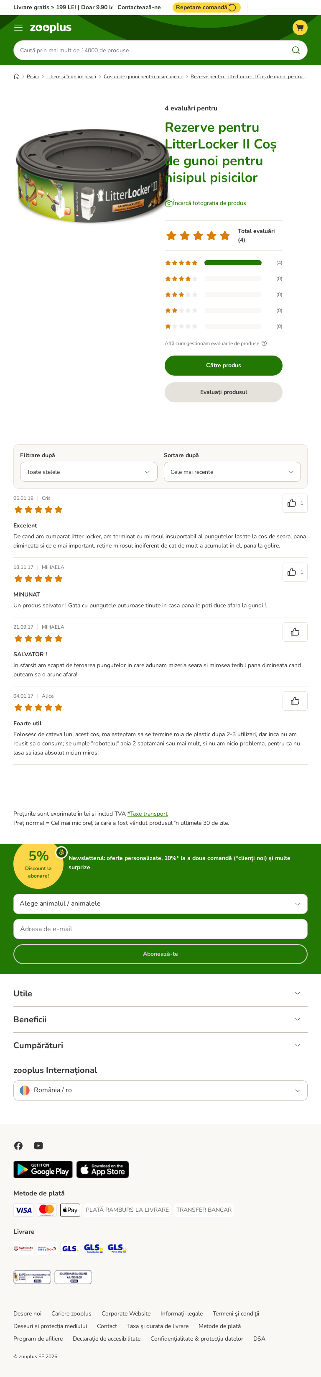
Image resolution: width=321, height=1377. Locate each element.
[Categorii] (18, 27)
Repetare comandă (206, 8)
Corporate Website (126, 1314)
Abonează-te (160, 954)
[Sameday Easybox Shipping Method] (47, 1250)
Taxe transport (149, 814)
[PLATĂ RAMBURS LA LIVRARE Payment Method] (127, 1210)
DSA (259, 1339)
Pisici (33, 76)
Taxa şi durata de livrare (158, 1326)
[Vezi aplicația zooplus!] (43, 1176)
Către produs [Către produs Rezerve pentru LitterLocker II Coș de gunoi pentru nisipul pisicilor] (223, 365)
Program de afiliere (38, 1339)
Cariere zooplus (71, 1314)
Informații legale (181, 1314)
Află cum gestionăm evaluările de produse (217, 343)
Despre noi (27, 1314)
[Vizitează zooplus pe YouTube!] (38, 1146)
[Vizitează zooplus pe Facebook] (18, 1146)
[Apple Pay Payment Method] (70, 1211)
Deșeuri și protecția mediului (50, 1326)
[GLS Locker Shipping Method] (94, 1250)
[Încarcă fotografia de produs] (205, 203)
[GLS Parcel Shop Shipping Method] (117, 1250)
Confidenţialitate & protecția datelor (196, 1339)
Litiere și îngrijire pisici (71, 76)
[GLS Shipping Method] (70, 1250)
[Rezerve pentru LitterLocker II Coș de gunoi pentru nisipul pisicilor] (92, 173)
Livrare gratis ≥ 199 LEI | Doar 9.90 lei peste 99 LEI (82, 7)
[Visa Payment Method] (23, 1211)
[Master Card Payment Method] (47, 1211)
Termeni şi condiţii (236, 1314)
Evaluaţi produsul (223, 392)
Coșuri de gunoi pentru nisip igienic (143, 76)
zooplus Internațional (55, 1070)
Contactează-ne (139, 7)
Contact (107, 1326)
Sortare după (181, 455)
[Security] (32, 1278)
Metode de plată (220, 1326)
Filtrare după (37, 455)
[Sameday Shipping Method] (23, 1250)
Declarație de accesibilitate (106, 1339)
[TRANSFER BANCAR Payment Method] (204, 1210)
